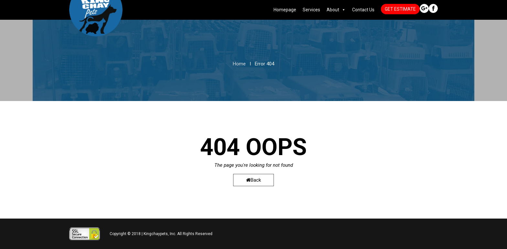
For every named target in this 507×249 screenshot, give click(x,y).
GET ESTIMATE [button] (400, 9)
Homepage (285, 9)
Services (311, 9)
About (333, 9)
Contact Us (363, 9)
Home (239, 64)
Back (253, 180)
